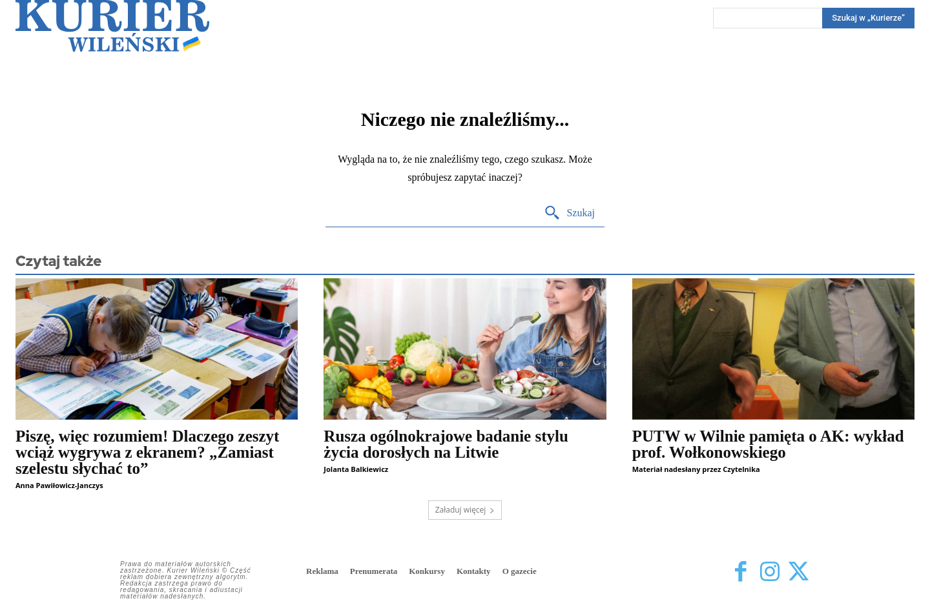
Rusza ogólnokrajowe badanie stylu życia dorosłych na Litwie (446, 444)
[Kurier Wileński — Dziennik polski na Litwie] (112, 26)
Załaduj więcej (465, 509)
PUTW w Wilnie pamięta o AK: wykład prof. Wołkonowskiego (768, 444)
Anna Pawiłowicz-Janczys (59, 485)
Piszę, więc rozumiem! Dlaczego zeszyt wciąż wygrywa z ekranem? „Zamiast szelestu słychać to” (147, 452)
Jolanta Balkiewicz (356, 469)
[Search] (868, 18)
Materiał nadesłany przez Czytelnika (696, 469)
